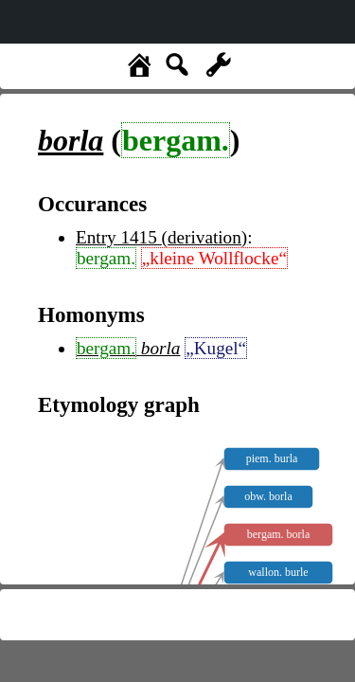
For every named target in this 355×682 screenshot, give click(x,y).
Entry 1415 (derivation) (161, 237)
